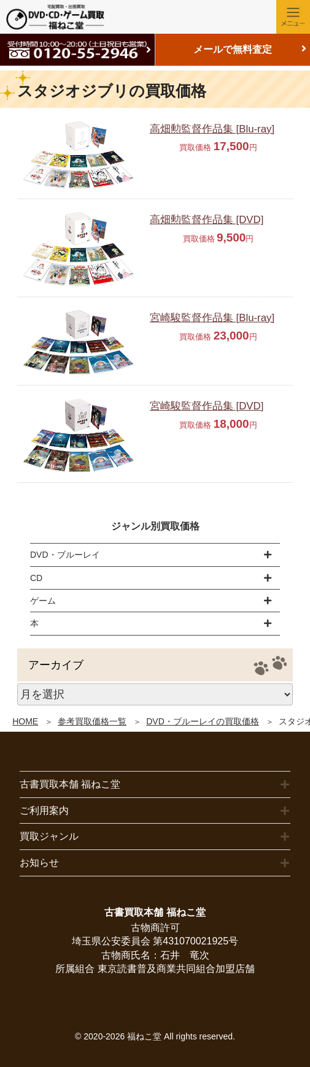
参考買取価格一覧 (92, 721)
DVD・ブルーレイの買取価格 (202, 721)
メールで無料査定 (232, 49)
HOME (25, 721)
